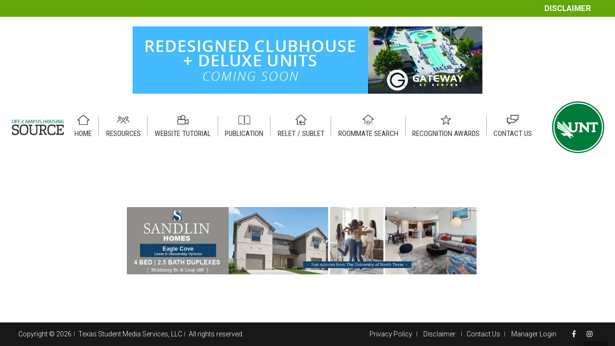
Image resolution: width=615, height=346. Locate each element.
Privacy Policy (390, 334)
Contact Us (483, 334)
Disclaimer (567, 8)
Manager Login (533, 334)
